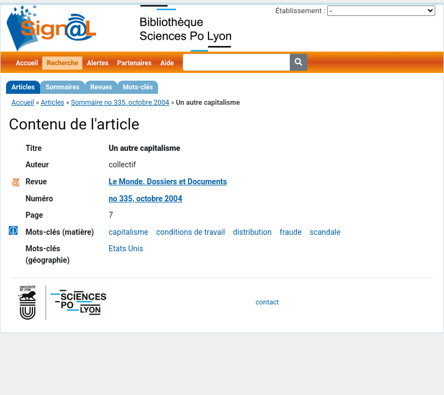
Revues (102, 87)
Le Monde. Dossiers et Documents (168, 181)
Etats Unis (126, 248)
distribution (252, 232)
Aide (166, 63)
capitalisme (128, 232)
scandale (325, 232)
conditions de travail (190, 232)
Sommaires (62, 87)
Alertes (97, 63)
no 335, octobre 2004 (145, 198)
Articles (23, 87)
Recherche (62, 63)
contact (267, 302)
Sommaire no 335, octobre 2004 (120, 102)
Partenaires (134, 63)
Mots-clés (138, 87)
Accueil (27, 63)
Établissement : (300, 11)
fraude (291, 232)
